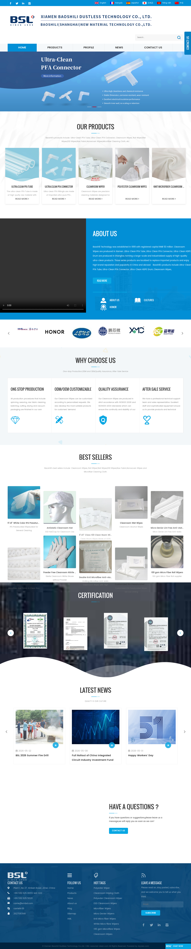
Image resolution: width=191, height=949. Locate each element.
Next (182, 333)
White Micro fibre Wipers (106, 924)
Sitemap (71, 913)
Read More (22, 199)
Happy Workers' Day (140, 755)
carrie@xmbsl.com (23, 903)
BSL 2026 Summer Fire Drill (32, 755)
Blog (69, 908)
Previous (8, 333)
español (132, 3)
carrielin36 (19, 908)
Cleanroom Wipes (103, 934)
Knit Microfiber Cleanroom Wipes (170, 186)
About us (72, 903)
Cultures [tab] (144, 300)
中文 (179, 3)
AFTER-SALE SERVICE (156, 389)
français (116, 3)
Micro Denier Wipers (104, 913)
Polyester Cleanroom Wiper (108, 898)
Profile (88, 47)
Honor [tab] (108, 307)
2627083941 (20, 913)
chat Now (178, 946)
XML (69, 919)
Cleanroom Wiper (95, 186)
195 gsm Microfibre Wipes (107, 929)
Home (22, 47)
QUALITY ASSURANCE (113, 389)
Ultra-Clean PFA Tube (22, 186)
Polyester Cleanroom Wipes (132, 186)
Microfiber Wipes (102, 908)
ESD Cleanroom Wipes (105, 903)
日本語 (148, 3)
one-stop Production (27, 389)
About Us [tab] (109, 300)
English (100, 3)
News (119, 47)
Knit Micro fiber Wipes (105, 919)
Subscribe (150, 913)
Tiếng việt (164, 3)
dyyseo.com (143, 946)
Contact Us (153, 47)
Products (54, 47)
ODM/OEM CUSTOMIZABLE (73, 389)
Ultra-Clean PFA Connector (59, 186)
